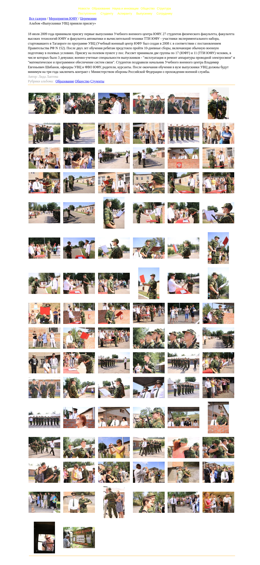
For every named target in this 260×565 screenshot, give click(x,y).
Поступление (87, 13)
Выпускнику (144, 13)
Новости (84, 8)
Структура (164, 8)
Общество (148, 8)
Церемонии (88, 18)
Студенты (97, 81)
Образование (101, 8)
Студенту (106, 13)
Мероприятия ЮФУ (63, 18)
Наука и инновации (125, 8)
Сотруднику (164, 13)
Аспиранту (125, 13)
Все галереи (37, 18)
